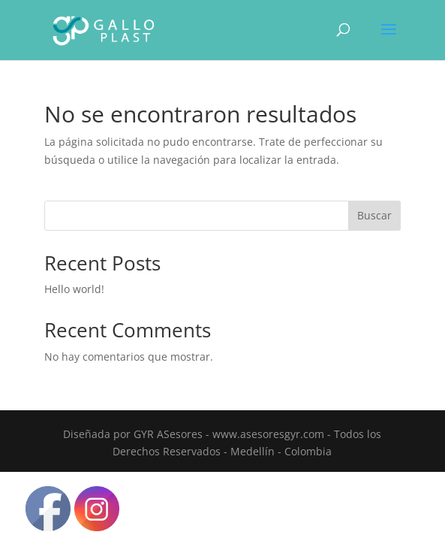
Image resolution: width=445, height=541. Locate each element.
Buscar (374, 215)
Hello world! (74, 289)
